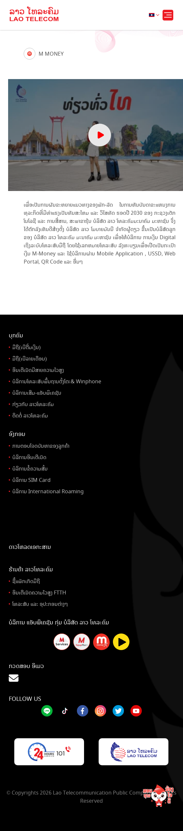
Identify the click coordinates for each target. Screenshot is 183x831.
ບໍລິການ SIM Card (31, 480)
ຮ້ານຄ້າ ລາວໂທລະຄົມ (31, 569)
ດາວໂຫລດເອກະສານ (30, 547)
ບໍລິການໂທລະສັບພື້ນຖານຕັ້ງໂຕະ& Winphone (56, 381)
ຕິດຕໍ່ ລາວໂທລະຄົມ (30, 416)
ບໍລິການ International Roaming (48, 491)
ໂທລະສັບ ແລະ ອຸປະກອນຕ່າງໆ (40, 604)
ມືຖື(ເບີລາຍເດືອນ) (29, 359)
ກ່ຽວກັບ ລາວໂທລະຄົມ (33, 404)
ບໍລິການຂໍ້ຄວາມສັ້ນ (30, 469)
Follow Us (25, 698)
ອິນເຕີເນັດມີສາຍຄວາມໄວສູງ (38, 370)
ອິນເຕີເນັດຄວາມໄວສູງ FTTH (39, 593)
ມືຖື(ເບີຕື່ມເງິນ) (26, 347)
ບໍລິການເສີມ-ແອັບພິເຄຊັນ (36, 393)
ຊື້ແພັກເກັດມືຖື (26, 581)
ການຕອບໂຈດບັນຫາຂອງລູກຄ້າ (40, 446)
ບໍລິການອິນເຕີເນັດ (29, 457)
